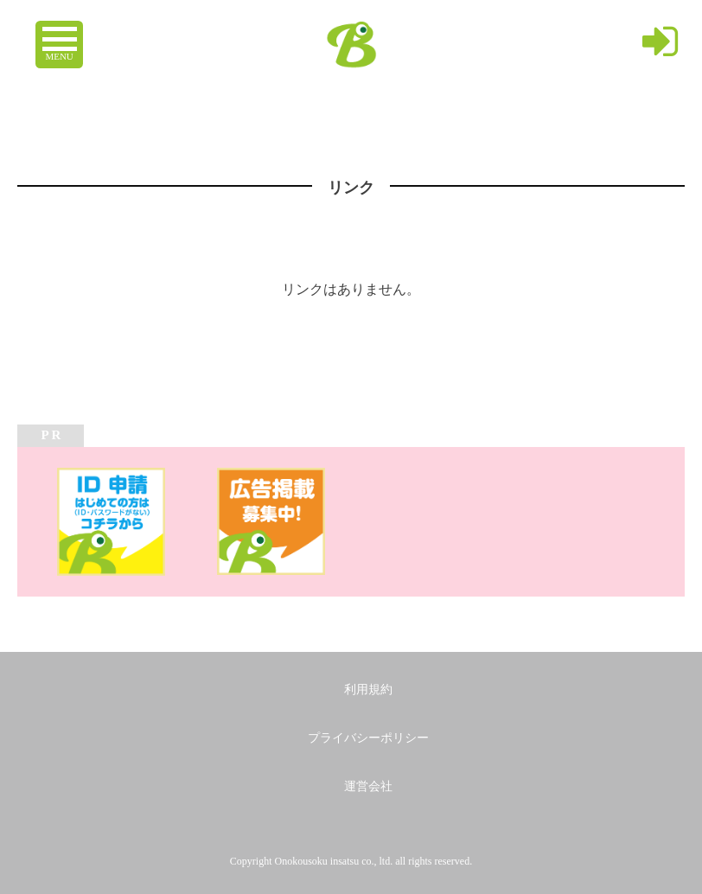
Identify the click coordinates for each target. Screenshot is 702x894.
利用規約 (368, 689)
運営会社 (368, 786)
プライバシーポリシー (368, 737)
